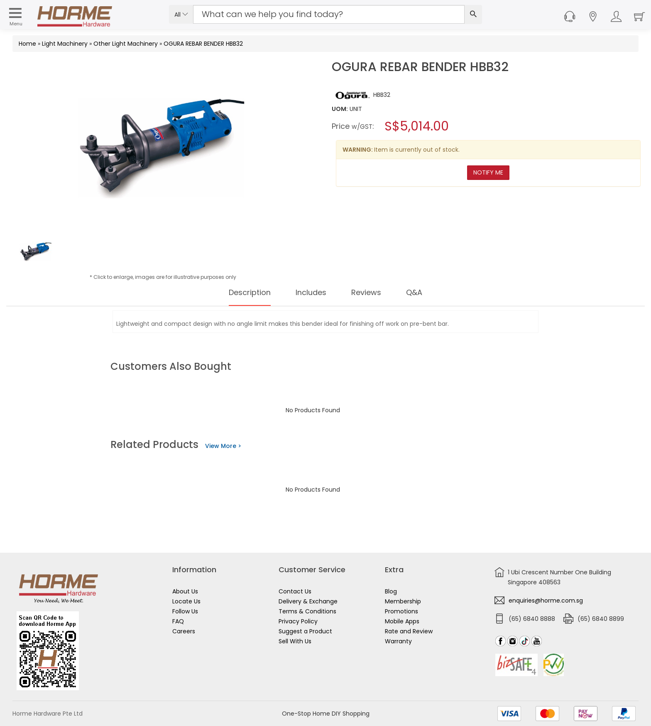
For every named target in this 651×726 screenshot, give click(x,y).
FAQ (178, 621)
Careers (183, 631)
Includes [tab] (311, 292)
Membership (403, 601)
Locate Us (186, 601)
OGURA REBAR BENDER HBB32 (203, 43)
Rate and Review (409, 631)
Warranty (398, 641)
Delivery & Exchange (308, 601)
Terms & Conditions (307, 611)
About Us (185, 591)
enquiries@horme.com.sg (546, 600)
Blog (391, 591)
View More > (223, 446)
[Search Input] (329, 14)
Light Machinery (65, 43)
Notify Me (488, 172)
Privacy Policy (298, 621)
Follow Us (185, 611)
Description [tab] (245, 292)
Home (27, 43)
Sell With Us (295, 641)
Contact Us (295, 591)
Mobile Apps (402, 621)
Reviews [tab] (370, 292)
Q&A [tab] (421, 292)
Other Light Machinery (125, 43)
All (181, 14)
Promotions (401, 611)
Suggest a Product (305, 631)
